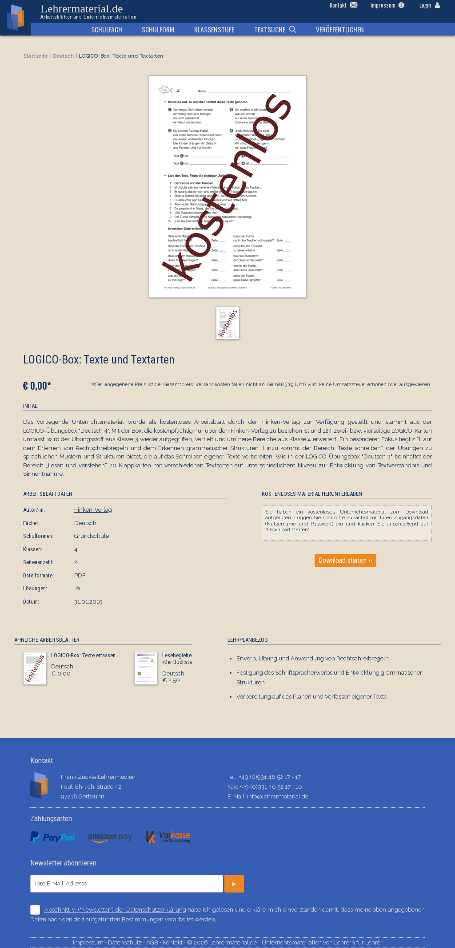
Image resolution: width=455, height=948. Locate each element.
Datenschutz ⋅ (127, 942)
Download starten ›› (345, 561)
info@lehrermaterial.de (277, 796)
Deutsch (63, 56)
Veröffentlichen (340, 29)
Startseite (35, 56)
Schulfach (106, 29)
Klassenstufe (214, 29)
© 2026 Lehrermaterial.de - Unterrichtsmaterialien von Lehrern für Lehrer (285, 942)
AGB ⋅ (154, 942)
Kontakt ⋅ (175, 942)
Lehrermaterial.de (88, 11)
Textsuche (269, 29)
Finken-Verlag (93, 509)
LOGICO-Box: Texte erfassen (83, 655)
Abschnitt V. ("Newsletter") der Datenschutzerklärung (115, 909)
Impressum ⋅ (90, 942)
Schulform (158, 29)
